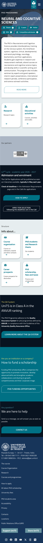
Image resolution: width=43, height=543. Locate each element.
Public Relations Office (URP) (12, 523)
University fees (7, 492)
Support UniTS (9, 530)
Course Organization (9, 468)
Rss (35, 539)
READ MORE (21, 89)
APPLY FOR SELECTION (21, 208)
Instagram (6, 539)
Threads (30, 539)
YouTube (20, 539)
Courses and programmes (11, 477)
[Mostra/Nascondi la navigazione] (39, 4)
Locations (5, 518)
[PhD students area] (33, 4)
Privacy (4, 508)
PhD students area (8, 499)
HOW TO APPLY (21, 197)
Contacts (4, 514)
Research (5, 472)
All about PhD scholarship (11, 488)
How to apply (6, 483)
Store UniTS (33, 530)
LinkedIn (15, 539)
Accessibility (6, 503)
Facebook (11, 539)
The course (5, 463)
